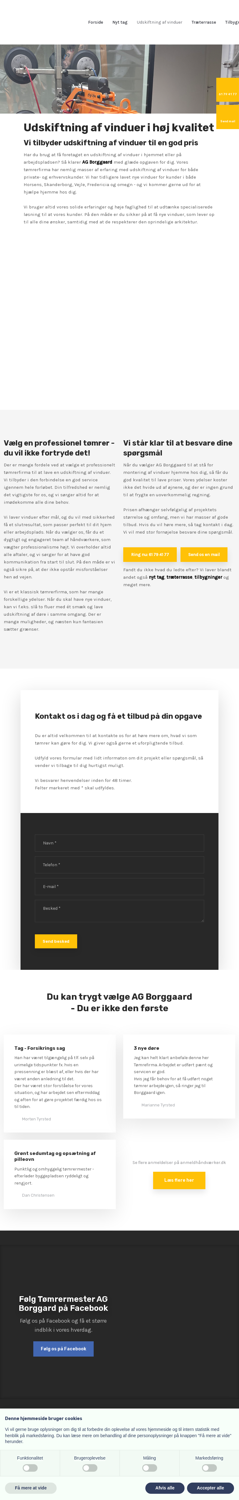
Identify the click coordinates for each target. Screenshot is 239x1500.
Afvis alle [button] (164, 1487)
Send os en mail (204, 554)
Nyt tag (120, 22)
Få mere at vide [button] (31, 1487)
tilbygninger (208, 577)
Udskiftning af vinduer (159, 22)
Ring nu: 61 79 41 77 (150, 554)
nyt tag (156, 577)
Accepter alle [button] (210, 1487)
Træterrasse (204, 22)
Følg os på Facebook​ (63, 1349)
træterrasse (179, 577)
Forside (95, 22)
